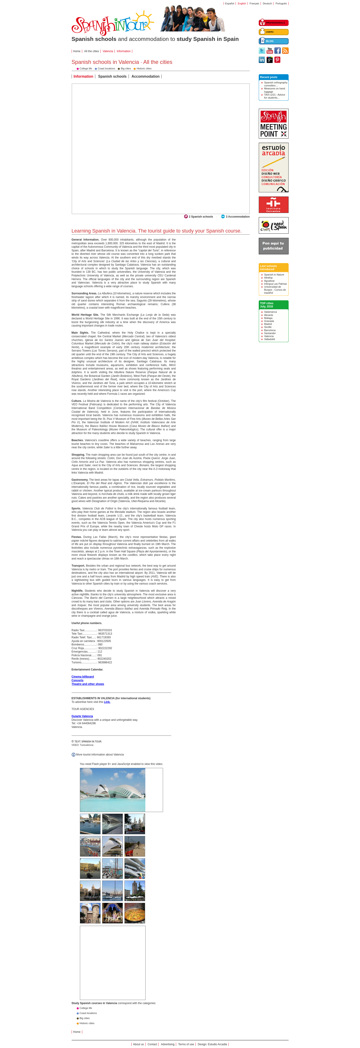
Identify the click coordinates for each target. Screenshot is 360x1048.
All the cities (91, 51)
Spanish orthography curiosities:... (276, 84)
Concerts (78, 680)
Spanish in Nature (274, 274)
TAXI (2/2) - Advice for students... (274, 96)
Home (77, 51)
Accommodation (146, 76)
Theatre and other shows (88, 684)
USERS (270, 32)
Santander (270, 333)
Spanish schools (112, 76)
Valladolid (269, 339)
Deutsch (267, 3)
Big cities (85, 1018)
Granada (269, 321)
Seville (268, 327)
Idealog (268, 277)
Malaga (268, 318)
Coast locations (88, 1013)
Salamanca (270, 311)
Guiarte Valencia (82, 716)
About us (138, 1044)
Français (254, 3)
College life (86, 1008)
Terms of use (186, 1044)
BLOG (270, 41)
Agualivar (269, 280)
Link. (107, 702)
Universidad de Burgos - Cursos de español (275, 289)
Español (229, 3)
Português (281, 3)
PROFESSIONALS (275, 22)
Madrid (268, 324)
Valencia (269, 336)
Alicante (268, 315)
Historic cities (87, 1023)
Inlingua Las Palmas (275, 283)
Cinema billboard (83, 676)
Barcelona (270, 330)
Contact (152, 1044)
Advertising (167, 1044)
